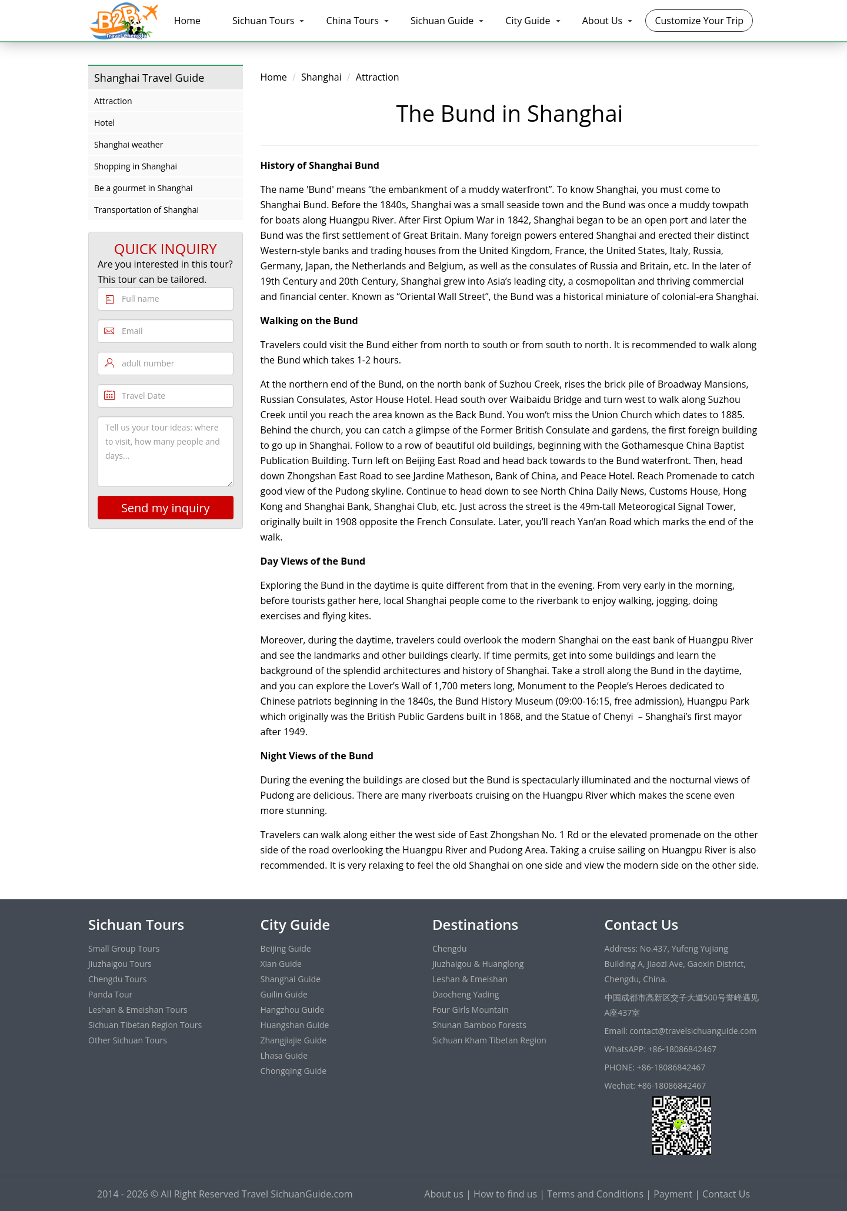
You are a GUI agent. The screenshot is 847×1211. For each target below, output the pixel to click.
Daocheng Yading (465, 994)
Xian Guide (281, 963)
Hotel (104, 122)
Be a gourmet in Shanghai (143, 188)
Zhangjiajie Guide (294, 1040)
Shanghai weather (128, 144)
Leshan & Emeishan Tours (138, 1009)
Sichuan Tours (263, 20)
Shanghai (321, 77)
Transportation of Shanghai (146, 209)
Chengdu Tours (117, 979)
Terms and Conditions (595, 1193)
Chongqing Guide (294, 1070)
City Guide (527, 20)
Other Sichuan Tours (127, 1040)
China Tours (352, 20)
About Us (602, 20)
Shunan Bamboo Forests (479, 1024)
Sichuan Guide (442, 20)
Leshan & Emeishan (470, 979)
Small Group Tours (123, 948)
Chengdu (449, 948)
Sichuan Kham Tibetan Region (489, 1040)
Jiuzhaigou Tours (120, 963)
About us (443, 1193)
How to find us (505, 1193)
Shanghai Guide (291, 979)
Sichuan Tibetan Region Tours (145, 1024)
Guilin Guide (284, 994)
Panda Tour (110, 994)
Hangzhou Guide (293, 1009)
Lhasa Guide (284, 1055)
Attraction (113, 100)
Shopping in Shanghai (135, 166)
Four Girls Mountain (470, 1009)
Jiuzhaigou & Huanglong (477, 963)
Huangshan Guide (295, 1024)
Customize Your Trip (699, 20)
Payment (672, 1193)
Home (187, 20)
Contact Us (726, 1193)
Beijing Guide (286, 948)
